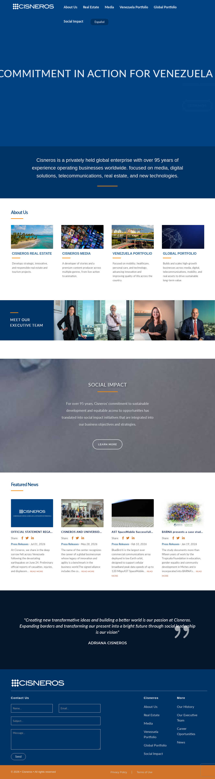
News (181, 742)
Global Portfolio (179, 253)
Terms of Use (144, 772)
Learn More (107, 444)
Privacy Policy (119, 772)
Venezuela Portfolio (132, 253)
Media (148, 723)
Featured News (24, 484)
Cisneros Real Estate (32, 253)
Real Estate (151, 715)
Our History (185, 706)
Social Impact (153, 753)
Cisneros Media (76, 253)
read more (36, 571)
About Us (150, 706)
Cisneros (151, 698)
